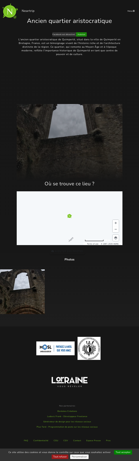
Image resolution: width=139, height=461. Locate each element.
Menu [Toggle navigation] (131, 11)
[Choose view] (116, 238)
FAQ (26, 440)
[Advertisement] (69, 80)
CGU (56, 440)
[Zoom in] (116, 223)
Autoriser (81, 34)
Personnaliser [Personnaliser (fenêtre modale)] (79, 456)
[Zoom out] (116, 229)
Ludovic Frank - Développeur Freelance (67, 416)
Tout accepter (123, 452)
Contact (77, 440)
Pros (108, 440)
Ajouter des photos (67, 251)
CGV (65, 440)
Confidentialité (40, 440)
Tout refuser (60, 456)
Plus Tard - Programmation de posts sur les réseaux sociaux (67, 427)
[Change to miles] (97, 240)
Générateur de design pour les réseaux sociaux (67, 421)
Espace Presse (93, 440)
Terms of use (93, 244)
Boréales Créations (67, 411)
